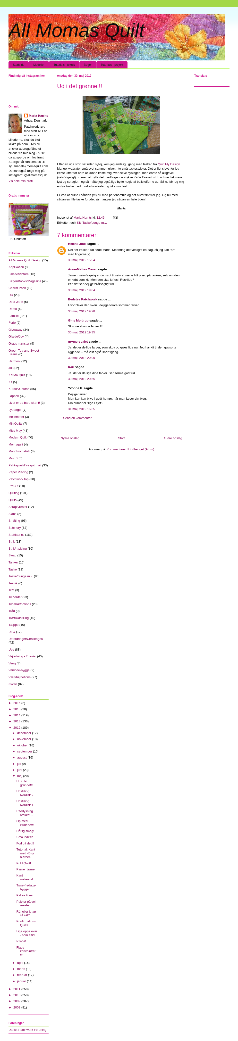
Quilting (13, 493)
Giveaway (15, 329)
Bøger (88, 64)
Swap (12, 555)
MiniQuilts (15, 423)
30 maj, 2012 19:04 (81, 290)
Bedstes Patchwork (82, 299)
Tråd (11, 611)
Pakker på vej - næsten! (26, 903)
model (12, 684)
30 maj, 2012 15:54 (81, 260)
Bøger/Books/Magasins (24, 281)
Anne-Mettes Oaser (82, 269)
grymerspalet (78, 341)
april (20, 963)
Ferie (12, 322)
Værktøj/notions (19, 677)
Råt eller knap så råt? (26, 913)
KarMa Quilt (16, 375)
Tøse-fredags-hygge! (26, 887)
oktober (23, 745)
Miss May (15, 430)
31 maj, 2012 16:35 (81, 409)
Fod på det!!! (25, 843)
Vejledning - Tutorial (22, 656)
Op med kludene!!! (25, 823)
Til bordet (15, 597)
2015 (17, 709)
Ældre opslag (172, 438)
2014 (17, 715)
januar (22, 981)
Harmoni (14, 361)
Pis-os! (21, 941)
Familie (13, 316)
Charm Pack (17, 288)
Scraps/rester (17, 507)
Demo (12, 309)
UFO (11, 632)
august (22, 757)
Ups (11, 649)
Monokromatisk (19, 451)
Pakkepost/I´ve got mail (24, 465)
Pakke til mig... (26, 895)
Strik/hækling (17, 548)
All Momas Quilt (76, 30)
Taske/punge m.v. (95, 222)
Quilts (12, 500)
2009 (17, 1001)
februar (22, 975)
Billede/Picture (18, 274)
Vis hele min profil (20, 181)
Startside (18, 64)
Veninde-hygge (19, 670)
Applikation (16, 267)
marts (21, 969)
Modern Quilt (17, 437)
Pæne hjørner (25, 869)
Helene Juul (77, 244)
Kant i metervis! (24, 877)
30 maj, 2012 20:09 (81, 358)
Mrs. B (13, 458)
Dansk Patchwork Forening (27, 1030)
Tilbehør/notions (19, 604)
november (24, 739)
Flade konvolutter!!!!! (26, 951)
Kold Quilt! (23, 863)
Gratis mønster (18, 343)
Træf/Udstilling (18, 618)
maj (20, 776)
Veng (12, 663)
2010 (17, 995)
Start (121, 438)
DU (10, 295)
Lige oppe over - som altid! (26, 933)
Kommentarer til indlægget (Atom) (130, 449)
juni (20, 770)
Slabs (12, 514)
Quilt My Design (169, 164)
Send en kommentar (77, 418)
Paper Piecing (18, 472)
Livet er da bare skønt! (24, 403)
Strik (11, 541)
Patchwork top (18, 479)
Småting (14, 520)
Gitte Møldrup (78, 320)
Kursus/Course (18, 389)
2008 (17, 1007)
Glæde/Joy (16, 336)
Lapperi (13, 396)
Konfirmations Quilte (25, 923)
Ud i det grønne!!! (24, 783)
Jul (10, 368)
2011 (17, 989)
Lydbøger (15, 410)
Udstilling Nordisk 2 (24, 793)
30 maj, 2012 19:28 (81, 311)
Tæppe (13, 625)
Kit (79, 222)
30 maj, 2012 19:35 (81, 332)
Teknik (12, 583)
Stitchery (14, 527)
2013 (17, 721)
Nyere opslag (70, 438)
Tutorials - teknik (64, 64)
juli (19, 764)
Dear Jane (15, 302)
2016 (17, 703)
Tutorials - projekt (112, 64)
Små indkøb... (26, 837)
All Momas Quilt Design (24, 260)
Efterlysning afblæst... (24, 813)
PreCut (13, 486)
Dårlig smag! (25, 831)
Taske (12, 569)
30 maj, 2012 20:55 (81, 379)
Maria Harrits (38, 115)
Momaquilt (15, 444)
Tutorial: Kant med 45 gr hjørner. (25, 853)
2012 (17, 727)
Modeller (38, 64)
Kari (71, 367)
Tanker (13, 562)
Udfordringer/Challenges (25, 639)
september (25, 751)
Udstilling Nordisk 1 (24, 803)
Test (11, 590)
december (24, 733)
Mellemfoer (16, 417)
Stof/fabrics (16, 535)
